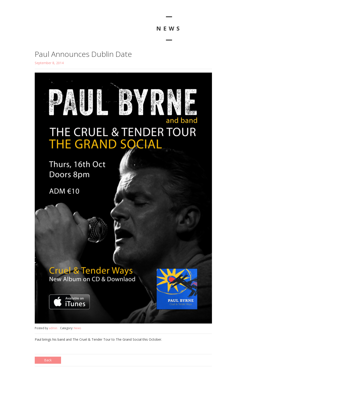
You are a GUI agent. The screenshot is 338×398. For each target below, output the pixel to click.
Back (48, 360)
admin (53, 328)
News (77, 328)
